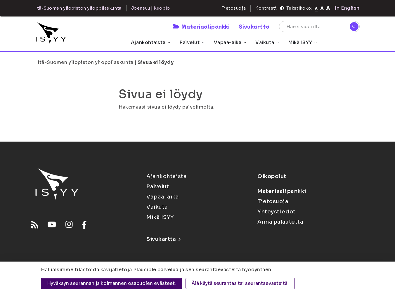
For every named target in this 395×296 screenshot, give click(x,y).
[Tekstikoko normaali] (316, 8)
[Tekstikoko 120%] (328, 8)
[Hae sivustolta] (319, 26)
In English (347, 8)
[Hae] (354, 26)
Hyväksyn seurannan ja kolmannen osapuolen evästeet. (111, 283)
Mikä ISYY (302, 42)
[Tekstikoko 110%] (322, 8)
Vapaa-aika (230, 42)
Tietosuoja (234, 8)
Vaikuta (267, 42)
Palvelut (191, 42)
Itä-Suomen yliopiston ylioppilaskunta (86, 62)
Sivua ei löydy (156, 62)
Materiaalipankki (201, 26)
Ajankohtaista (150, 42)
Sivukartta (254, 26)
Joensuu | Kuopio (150, 8)
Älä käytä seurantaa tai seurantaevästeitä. (240, 283)
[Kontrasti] (282, 8)
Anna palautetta (280, 222)
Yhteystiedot (276, 211)
